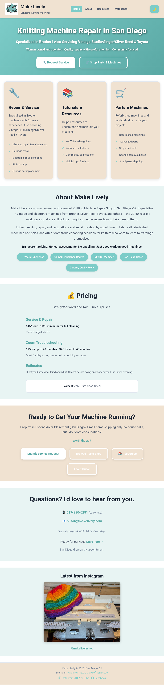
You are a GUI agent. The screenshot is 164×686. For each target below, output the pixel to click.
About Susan (82, 470)
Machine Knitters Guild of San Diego (87, 674)
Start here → (95, 543)
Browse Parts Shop (89, 454)
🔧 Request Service (54, 63)
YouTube (82, 679)
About (88, 8)
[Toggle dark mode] (154, 9)
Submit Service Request (41, 454)
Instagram (66, 679)
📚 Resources (129, 454)
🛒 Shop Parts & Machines (104, 63)
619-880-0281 (77, 514)
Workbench (121, 8)
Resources (103, 8)
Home (76, 8)
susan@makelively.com (84, 522)
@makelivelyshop (82, 650)
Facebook (98, 679)
